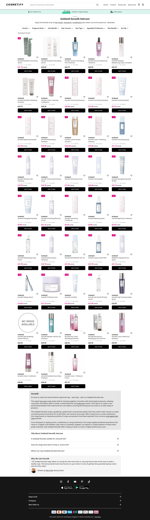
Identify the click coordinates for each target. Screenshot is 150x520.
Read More (111, 23)
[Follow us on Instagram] (61, 482)
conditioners (77, 22)
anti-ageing (110, 416)
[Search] (97, 4)
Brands (105, 5)
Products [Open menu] (113, 5)
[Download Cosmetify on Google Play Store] (82, 487)
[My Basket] (139, 5)
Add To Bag (28, 71)
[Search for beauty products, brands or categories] (64, 4)
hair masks (59, 22)
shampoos (68, 22)
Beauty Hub (132, 5)
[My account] (143, 5)
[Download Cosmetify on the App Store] (67, 487)
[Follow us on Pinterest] (82, 482)
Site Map (98, 517)
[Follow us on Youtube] (75, 482)
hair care (43, 401)
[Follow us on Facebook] (68, 482)
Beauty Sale (122, 5)
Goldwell (75, 16)
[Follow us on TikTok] (89, 482)
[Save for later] (35, 56)
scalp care (81, 403)
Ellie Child (49, 470)
